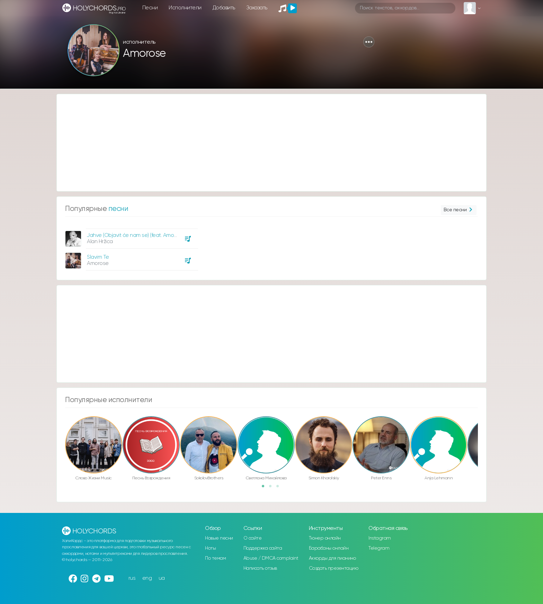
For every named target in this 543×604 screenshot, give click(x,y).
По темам (215, 558)
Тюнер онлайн (325, 538)
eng (147, 578)
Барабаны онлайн (329, 548)
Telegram (378, 548)
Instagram (379, 538)
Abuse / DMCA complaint (271, 558)
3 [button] (279, 488)
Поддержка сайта (262, 548)
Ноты (210, 548)
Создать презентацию (333, 568)
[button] (369, 42)
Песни (150, 7)
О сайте (252, 538)
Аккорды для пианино (332, 558)
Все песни (459, 210)
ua (162, 578)
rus (132, 578)
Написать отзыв (260, 568)
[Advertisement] (264, 142)
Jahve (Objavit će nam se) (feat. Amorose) (136, 235)
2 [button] (272, 488)
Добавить (224, 7)
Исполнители (185, 7)
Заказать (256, 7)
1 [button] (265, 488)
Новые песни (219, 538)
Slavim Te (98, 257)
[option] (130, 247)
